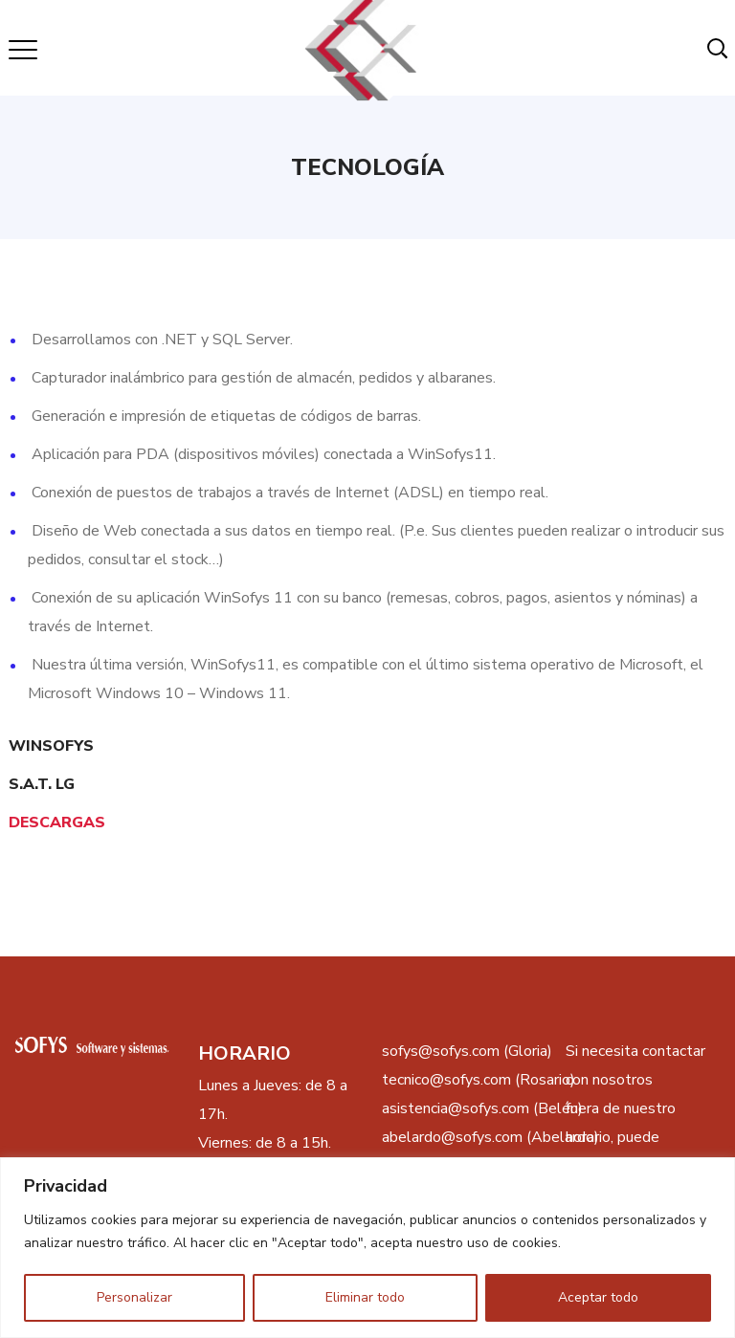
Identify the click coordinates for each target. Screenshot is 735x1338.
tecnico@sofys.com (446, 1079)
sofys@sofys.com (441, 1051)
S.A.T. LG (42, 784)
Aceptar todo (598, 1297)
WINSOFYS (51, 746)
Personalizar (134, 1297)
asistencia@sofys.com (455, 1108)
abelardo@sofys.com (452, 1137)
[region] (367, 1247)
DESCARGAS (57, 822)
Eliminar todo (365, 1297)
